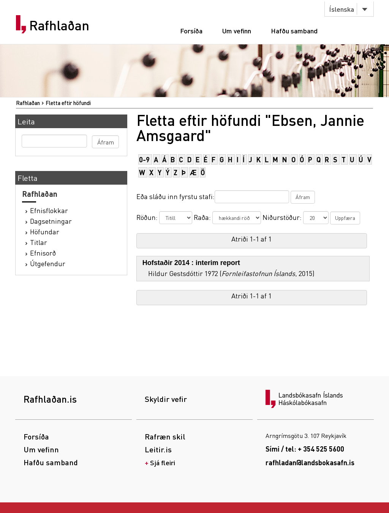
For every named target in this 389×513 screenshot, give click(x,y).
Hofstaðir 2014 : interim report (191, 263)
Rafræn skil (165, 436)
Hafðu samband (294, 30)
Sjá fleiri (162, 462)
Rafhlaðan (59, 25)
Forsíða (191, 30)
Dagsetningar (51, 220)
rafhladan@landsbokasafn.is (310, 462)
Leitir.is (158, 449)
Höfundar (44, 231)
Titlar (38, 242)
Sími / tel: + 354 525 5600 (305, 448)
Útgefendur (47, 263)
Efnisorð (43, 252)
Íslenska (341, 9)
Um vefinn (236, 30)
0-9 (144, 159)
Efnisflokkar (49, 210)
